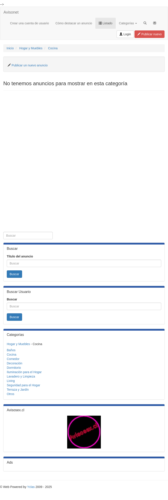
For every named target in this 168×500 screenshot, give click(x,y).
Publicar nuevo (149, 34)
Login (125, 34)
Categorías (128, 23)
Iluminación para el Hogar (24, 372)
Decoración (14, 363)
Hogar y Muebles (30, 48)
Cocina (53, 48)
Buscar (14, 274)
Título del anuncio (20, 256)
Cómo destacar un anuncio (73, 23)
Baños (11, 350)
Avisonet (11, 12)
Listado (105, 23)
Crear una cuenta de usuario (29, 23)
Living (11, 381)
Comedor (13, 359)
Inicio (10, 48)
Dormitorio (14, 367)
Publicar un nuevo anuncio (30, 65)
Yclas (31, 487)
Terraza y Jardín (18, 389)
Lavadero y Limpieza (21, 376)
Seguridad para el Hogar (23, 385)
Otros (10, 394)
